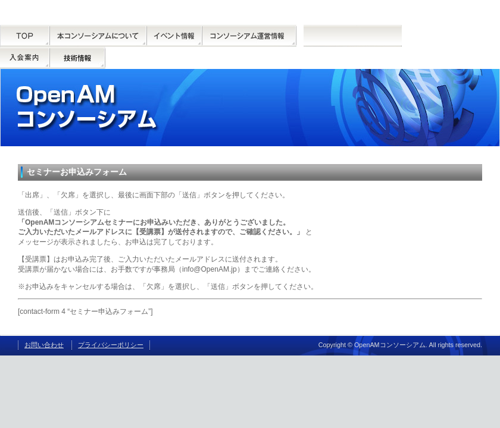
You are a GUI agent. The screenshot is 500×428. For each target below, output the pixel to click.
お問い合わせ (44, 344)
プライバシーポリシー (110, 344)
